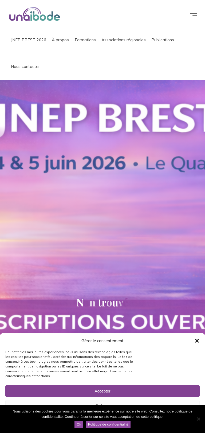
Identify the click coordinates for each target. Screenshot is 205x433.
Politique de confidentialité (108, 424)
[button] (197, 340)
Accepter (102, 391)
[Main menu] (192, 13)
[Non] (198, 419)
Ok (79, 424)
